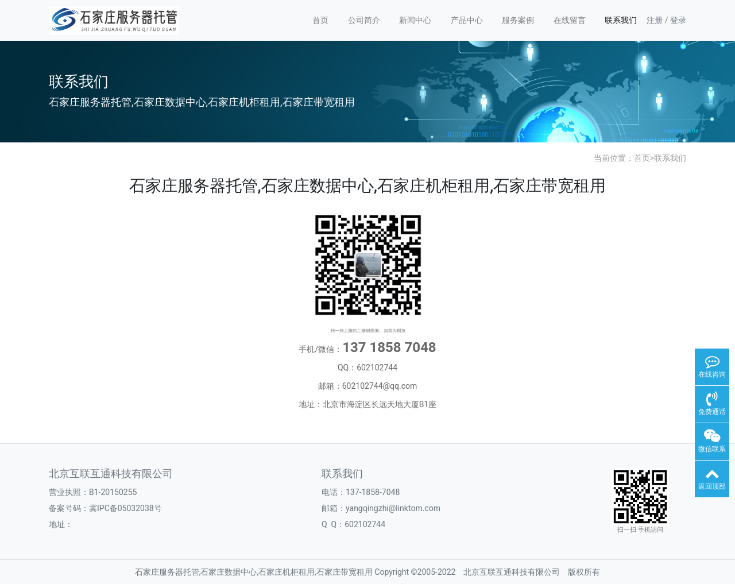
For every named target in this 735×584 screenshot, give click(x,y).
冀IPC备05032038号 (125, 508)
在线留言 (570, 20)
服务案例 (518, 20)
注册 (655, 20)
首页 (320, 20)
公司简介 (364, 20)
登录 (678, 20)
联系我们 (621, 20)
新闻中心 (415, 20)
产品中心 (467, 20)
